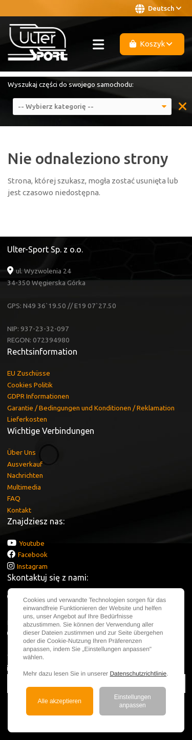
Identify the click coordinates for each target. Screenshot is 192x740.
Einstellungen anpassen (132, 701)
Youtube (32, 543)
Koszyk (151, 43)
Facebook (33, 554)
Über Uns (21, 452)
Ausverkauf (24, 464)
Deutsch (158, 8)
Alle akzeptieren (59, 701)
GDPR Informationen (38, 396)
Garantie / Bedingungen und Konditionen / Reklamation (91, 408)
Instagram (32, 566)
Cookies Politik (30, 385)
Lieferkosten (27, 419)
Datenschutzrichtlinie (138, 673)
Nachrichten (25, 475)
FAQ (13, 498)
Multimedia (24, 487)
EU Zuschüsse (28, 373)
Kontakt (19, 510)
